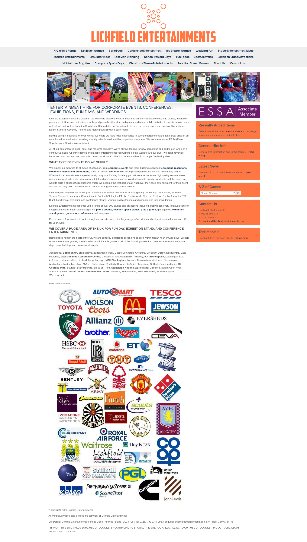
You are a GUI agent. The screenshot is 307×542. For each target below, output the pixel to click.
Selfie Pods (116, 51)
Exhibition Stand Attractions (235, 57)
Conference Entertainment (144, 51)
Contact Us (237, 63)
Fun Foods (183, 57)
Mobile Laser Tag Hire (76, 63)
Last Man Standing (126, 57)
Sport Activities (203, 57)
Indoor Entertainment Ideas (235, 51)
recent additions (233, 131)
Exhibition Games (92, 51)
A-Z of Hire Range (65, 51)
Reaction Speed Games (193, 63)
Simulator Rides (100, 57)
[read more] (242, 237)
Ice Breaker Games (178, 51)
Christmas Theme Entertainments (151, 63)
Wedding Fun (204, 51)
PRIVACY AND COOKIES (62, 531)
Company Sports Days (109, 63)
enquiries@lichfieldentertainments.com (223, 221)
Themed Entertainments (69, 57)
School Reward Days (157, 57)
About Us (219, 63)
